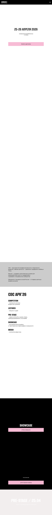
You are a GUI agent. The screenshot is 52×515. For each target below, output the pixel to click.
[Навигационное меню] (50, 2)
